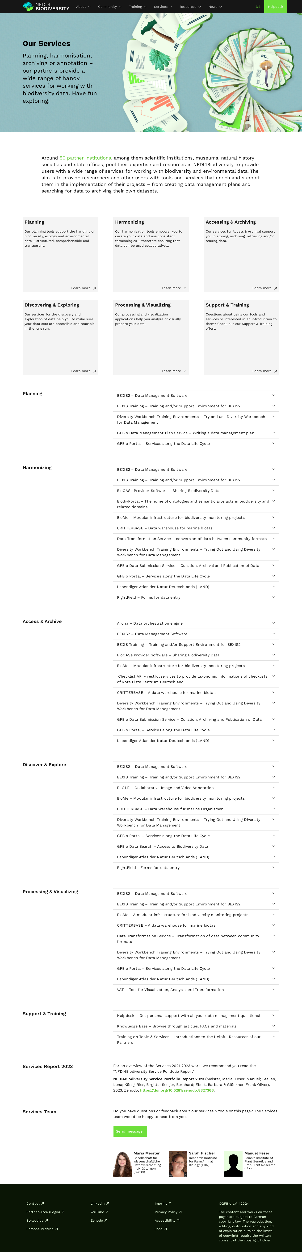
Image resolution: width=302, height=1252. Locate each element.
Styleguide (37, 1220)
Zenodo (99, 1220)
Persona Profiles (42, 1229)
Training (138, 6)
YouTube (100, 1212)
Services (163, 6)
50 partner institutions (85, 158)
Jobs (161, 1229)
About (83, 6)
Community (110, 6)
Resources (190, 6)
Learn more (83, 288)
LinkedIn (100, 1203)
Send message (129, 1131)
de (258, 6)
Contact (35, 1203)
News (215, 6)
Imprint (163, 1203)
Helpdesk (275, 6)
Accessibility (167, 1220)
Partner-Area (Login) (45, 1212)
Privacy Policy (168, 1212)
